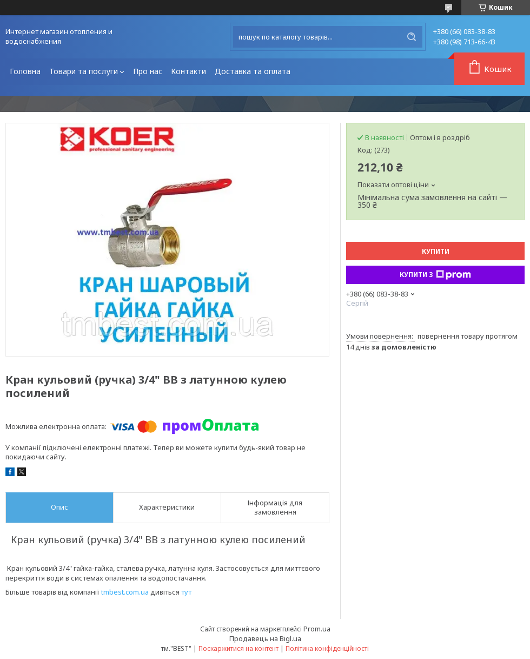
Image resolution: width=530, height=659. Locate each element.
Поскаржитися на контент (238, 648)
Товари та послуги (83, 71)
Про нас (147, 71)
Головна (25, 71)
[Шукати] (411, 37)
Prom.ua (316, 629)
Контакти (188, 71)
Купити (435, 251)
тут (186, 592)
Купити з (435, 275)
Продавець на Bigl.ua (265, 638)
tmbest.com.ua (125, 592)
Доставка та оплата (252, 71)
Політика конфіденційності (327, 648)
